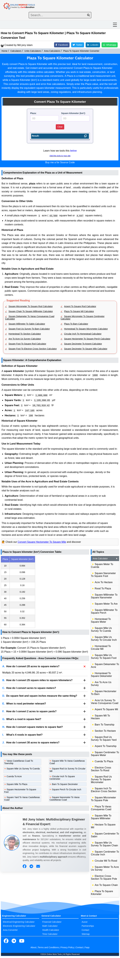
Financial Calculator (52, 922)
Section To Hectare (105, 731)
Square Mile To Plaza (17, 784)
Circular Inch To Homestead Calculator (82, 334)
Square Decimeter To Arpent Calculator (83, 343)
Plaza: (33, 113)
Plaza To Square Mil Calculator (79, 311)
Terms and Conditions (48, 947)
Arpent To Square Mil (106, 709)
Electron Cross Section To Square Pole (104, 877)
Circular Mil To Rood (106, 860)
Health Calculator (50, 930)
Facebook (62, 45)
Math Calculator (50, 926)
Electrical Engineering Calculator (19, 922)
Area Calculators (52, 51)
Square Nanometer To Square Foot (103, 574)
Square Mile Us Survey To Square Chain (104, 844)
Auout (85, 922)
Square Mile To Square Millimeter (101, 817)
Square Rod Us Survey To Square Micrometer (101, 779)
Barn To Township (104, 724)
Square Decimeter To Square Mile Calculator (85, 348)
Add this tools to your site (60, 156)
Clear (59, 127)
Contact (85, 930)
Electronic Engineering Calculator (19, 926)
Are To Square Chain (106, 885)
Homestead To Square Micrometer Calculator (86, 329)
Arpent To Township (105, 746)
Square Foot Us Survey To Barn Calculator (29, 329)
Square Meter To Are (106, 603)
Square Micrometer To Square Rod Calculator (31, 306)
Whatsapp (109, 45)
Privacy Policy (67, 947)
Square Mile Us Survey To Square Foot (103, 656)
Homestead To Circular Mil (101, 647)
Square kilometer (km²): (73, 113)
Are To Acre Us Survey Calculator (25, 339)
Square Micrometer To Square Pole (103, 799)
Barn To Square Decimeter (65, 784)
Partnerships (88, 926)
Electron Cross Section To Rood (101, 769)
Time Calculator (50, 934)
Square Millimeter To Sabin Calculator (27, 324)
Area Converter (10, 930)
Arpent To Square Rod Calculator (80, 306)
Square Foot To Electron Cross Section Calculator (33, 348)
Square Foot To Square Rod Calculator (27, 343)
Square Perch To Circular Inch (66, 789)
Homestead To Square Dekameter (101, 674)
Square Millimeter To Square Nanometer (104, 596)
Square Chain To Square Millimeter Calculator (31, 311)
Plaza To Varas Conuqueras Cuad (101, 808)
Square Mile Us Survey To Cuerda (23, 768)
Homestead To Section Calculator (25, 334)
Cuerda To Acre (14, 776)
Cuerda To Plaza (104, 761)
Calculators (15, 51)
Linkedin (92, 45)
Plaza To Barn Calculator (76, 324)
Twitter (77, 45)
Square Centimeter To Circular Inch (105, 853)
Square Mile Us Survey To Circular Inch (104, 638)
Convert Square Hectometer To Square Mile (42, 542)
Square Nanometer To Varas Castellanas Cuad (65, 798)
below (73, 150)
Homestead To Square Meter (101, 620)
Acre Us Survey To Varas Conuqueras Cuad (104, 701)
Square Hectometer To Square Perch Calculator (87, 339)
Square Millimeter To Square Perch (104, 611)
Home (4, 51)
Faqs (87, 947)
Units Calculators (32, 51)
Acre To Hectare (103, 582)
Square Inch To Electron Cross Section (103, 790)
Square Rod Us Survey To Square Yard (104, 738)
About (33, 947)
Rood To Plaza (103, 588)
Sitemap (86, 934)
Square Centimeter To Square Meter (105, 753)
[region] (45, 592)
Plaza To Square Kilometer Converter (81, 51)
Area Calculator (105, 558)
